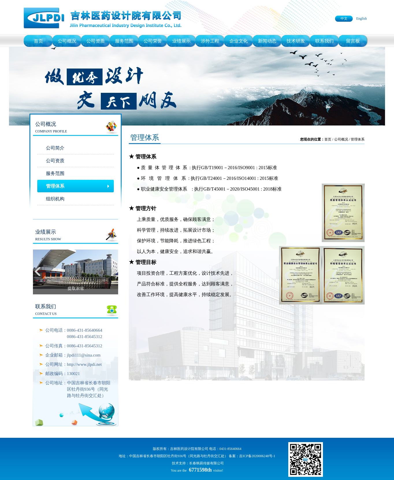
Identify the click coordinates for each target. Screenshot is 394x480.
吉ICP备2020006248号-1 (257, 456)
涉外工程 (210, 40)
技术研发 (296, 40)
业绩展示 (181, 40)
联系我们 (324, 40)
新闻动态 (267, 40)
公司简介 (55, 147)
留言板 (353, 40)
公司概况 (67, 40)
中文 (344, 18)
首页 (38, 40)
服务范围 (124, 40)
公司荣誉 (153, 40)
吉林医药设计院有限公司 (189, 449)
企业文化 (238, 40)
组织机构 (55, 198)
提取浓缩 (76, 288)
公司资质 (95, 40)
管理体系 (55, 186)
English (361, 18)
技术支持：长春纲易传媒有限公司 (198, 463)
